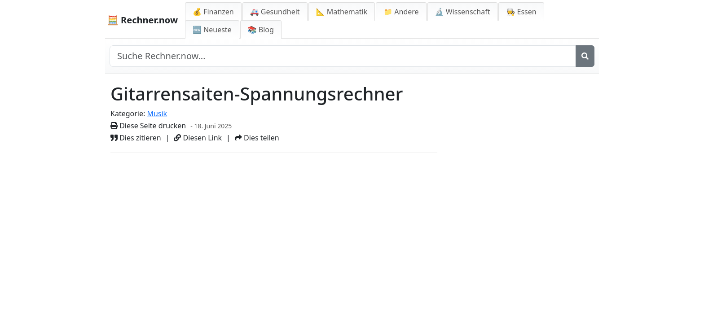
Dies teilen (257, 138)
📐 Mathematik (342, 12)
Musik (157, 113)
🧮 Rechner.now (142, 20)
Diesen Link (198, 138)
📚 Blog (261, 30)
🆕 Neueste (212, 30)
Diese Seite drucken (148, 126)
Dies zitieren (135, 138)
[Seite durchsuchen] (343, 56)
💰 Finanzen (213, 12)
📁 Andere (400, 12)
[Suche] (585, 56)
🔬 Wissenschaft (462, 12)
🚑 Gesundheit (275, 12)
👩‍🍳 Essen (521, 12)
